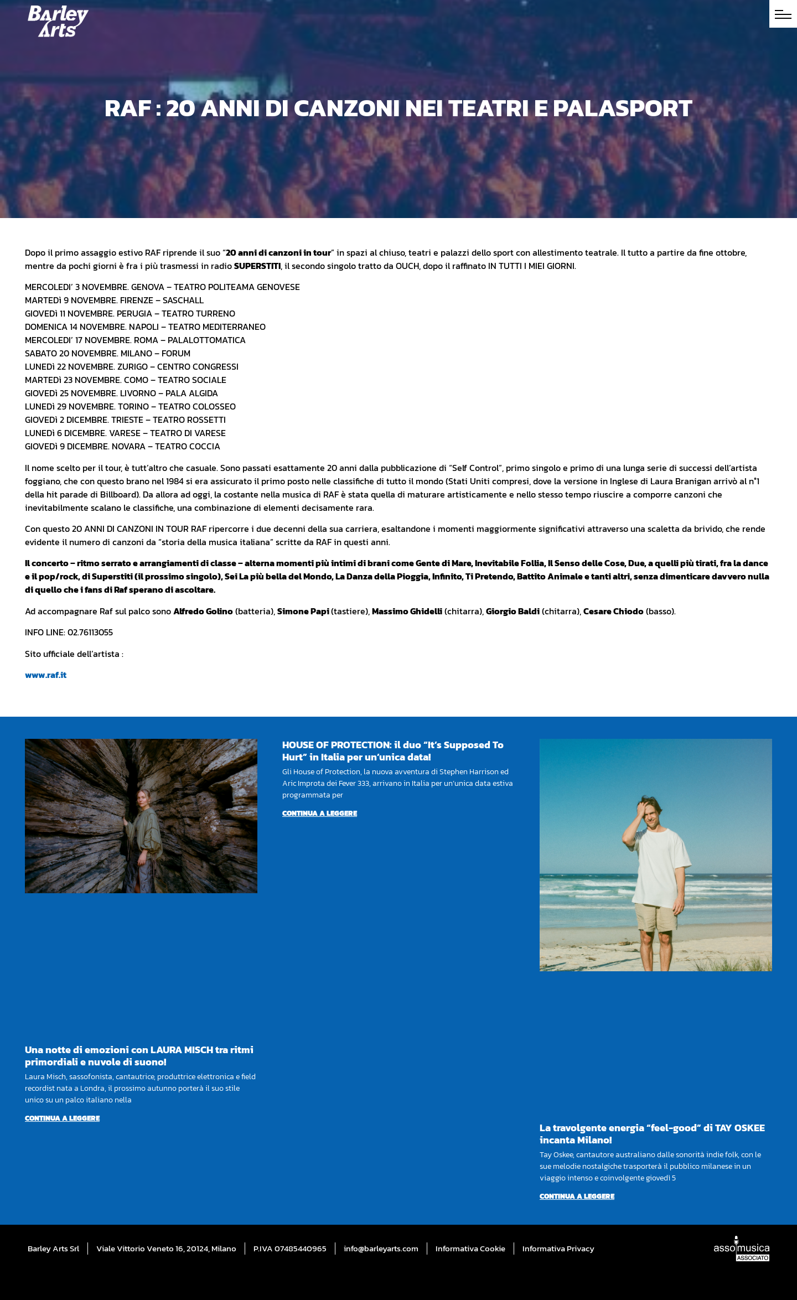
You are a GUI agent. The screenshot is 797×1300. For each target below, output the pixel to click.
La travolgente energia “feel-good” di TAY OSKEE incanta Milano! (652, 1133)
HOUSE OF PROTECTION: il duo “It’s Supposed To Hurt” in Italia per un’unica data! (393, 750)
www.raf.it (45, 674)
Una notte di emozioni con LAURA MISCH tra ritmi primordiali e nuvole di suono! (139, 1055)
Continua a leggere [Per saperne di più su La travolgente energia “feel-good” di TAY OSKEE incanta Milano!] (577, 1196)
